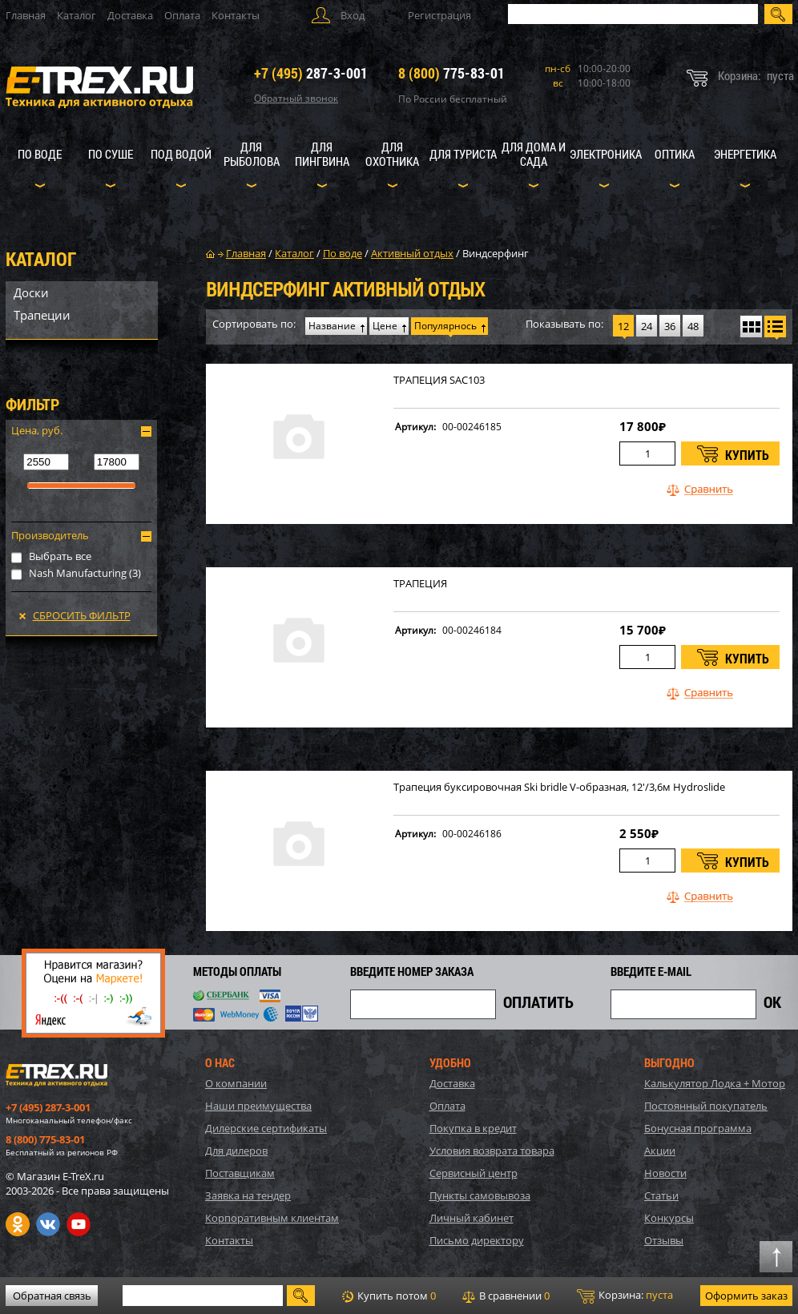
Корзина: (625, 1296)
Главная (26, 15)
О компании (236, 1083)
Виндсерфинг (495, 253)
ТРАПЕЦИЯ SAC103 (439, 380)
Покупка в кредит (473, 1128)
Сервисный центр (473, 1173)
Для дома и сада (534, 154)
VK (48, 1224)
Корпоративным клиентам (272, 1218)
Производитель (50, 535)
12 (623, 326)
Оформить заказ (746, 1295)
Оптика (675, 154)
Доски (31, 292)
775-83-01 (451, 73)
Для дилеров (236, 1150)
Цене (385, 326)
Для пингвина (322, 154)
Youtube (78, 1224)
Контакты (236, 15)
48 (693, 326)
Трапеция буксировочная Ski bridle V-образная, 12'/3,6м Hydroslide (559, 787)
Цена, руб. (36, 430)
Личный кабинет (471, 1218)
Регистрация (439, 15)
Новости (665, 1173)
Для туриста (463, 154)
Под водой (181, 154)
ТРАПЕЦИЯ (420, 583)
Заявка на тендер (248, 1195)
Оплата (182, 15)
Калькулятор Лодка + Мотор (714, 1083)
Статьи (661, 1195)
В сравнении (506, 1295)
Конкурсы (669, 1218)
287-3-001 (311, 73)
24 (646, 326)
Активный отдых (412, 253)
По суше (110, 154)
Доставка (130, 15)
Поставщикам (240, 1173)
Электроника (606, 154)
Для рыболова (252, 154)
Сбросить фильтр (82, 615)
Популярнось (445, 326)
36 (669, 326)
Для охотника (392, 154)
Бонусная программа (698, 1128)
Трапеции (42, 315)
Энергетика (745, 154)
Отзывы (663, 1240)
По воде (40, 154)
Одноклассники (18, 1224)
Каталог (76, 15)
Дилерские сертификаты (266, 1128)
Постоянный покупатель (706, 1105)
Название (332, 326)
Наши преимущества (258, 1105)
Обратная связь (52, 1295)
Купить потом (389, 1295)
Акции (659, 1150)
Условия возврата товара (491, 1150)
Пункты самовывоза (479, 1195)
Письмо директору (476, 1240)
